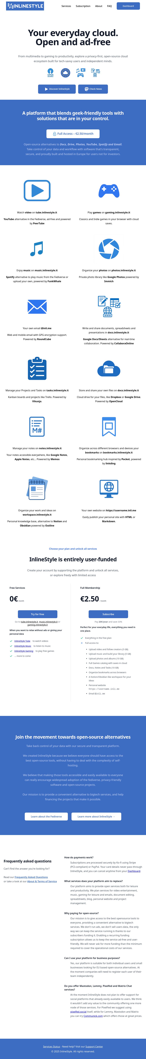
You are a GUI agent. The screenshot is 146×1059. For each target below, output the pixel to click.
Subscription (83, 6)
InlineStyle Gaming (23, 651)
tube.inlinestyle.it (46, 212)
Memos (55, 459)
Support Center (94, 1046)
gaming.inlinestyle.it (117, 212)
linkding (110, 463)
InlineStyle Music (22, 646)
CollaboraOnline (124, 343)
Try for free (37, 614)
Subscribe (108, 614)
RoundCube (44, 339)
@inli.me (46, 328)
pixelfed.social (78, 1011)
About (98, 6)
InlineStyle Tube (22, 641)
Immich (109, 281)
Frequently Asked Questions (31, 877)
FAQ (109, 6)
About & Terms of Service (42, 881)
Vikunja (36, 401)
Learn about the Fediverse (46, 816)
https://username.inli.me (121, 510)
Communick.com (93, 1015)
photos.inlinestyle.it (124, 270)
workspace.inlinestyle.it (37, 514)
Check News (93, 89)
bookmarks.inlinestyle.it (118, 452)
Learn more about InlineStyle (96, 816)
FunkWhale (54, 281)
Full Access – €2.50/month (73, 134)
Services (66, 6)
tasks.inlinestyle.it (57, 390)
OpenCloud (115, 401)
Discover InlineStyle (57, 89)
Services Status (51, 1046)
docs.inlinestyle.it (118, 332)
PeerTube (38, 223)
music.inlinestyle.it (46, 270)
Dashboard (128, 6)
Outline (49, 525)
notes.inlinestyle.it (50, 448)
